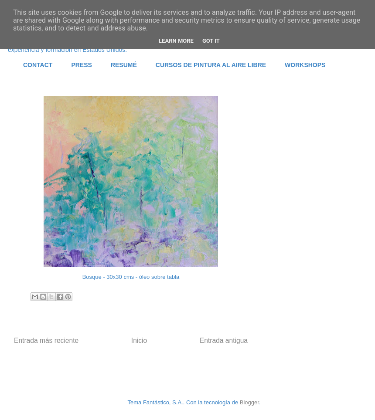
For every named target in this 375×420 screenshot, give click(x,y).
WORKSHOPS (305, 64)
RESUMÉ (124, 64)
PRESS (81, 64)
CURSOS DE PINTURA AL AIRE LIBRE (211, 64)
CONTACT (37, 64)
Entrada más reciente (46, 340)
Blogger (249, 402)
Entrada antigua (224, 340)
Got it (211, 40)
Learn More (176, 40)
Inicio (139, 340)
